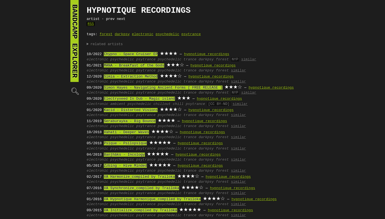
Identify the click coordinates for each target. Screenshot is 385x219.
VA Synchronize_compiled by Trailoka (141, 188)
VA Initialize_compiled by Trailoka (140, 210)
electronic (142, 34)
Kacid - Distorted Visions (131, 110)
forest (106, 34)
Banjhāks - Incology (124, 154)
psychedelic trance (177, 59)
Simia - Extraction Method (131, 76)
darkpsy (122, 34)
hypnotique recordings (206, 54)
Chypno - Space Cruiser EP (131, 54)
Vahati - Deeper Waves (126, 132)
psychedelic (167, 34)
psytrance (191, 34)
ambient (118, 104)
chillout (162, 104)
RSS (90, 24)
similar (248, 59)
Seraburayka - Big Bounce (129, 121)
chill (178, 104)
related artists (107, 44)
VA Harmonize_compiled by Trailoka (139, 176)
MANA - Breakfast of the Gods (134, 65)
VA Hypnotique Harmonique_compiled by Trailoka (152, 199)
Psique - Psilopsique (125, 143)
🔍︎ (74, 91)
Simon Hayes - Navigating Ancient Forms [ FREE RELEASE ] (163, 87)
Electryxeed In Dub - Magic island (139, 98)
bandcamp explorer (74, 41)
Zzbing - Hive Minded (125, 165)
